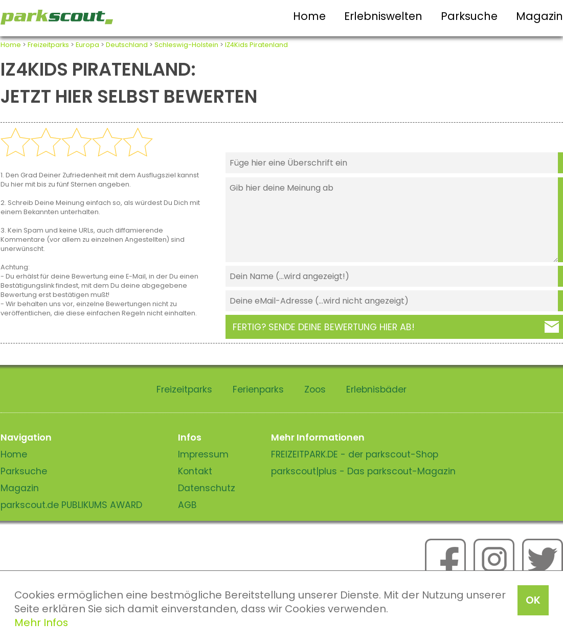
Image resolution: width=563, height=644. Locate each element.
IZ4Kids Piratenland (256, 44)
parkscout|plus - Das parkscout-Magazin (363, 471)
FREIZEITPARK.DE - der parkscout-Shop (354, 454)
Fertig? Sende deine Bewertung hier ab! (324, 327)
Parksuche (469, 16)
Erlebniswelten (383, 16)
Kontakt (195, 471)
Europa (87, 44)
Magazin (539, 16)
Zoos (315, 389)
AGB (187, 505)
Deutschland (127, 44)
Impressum (203, 454)
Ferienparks (258, 389)
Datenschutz (206, 488)
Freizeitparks (48, 44)
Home (309, 16)
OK (533, 600)
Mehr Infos (41, 622)
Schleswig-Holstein (186, 44)
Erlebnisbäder (376, 389)
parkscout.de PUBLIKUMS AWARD (71, 505)
